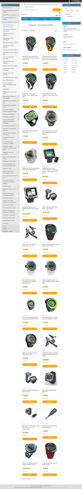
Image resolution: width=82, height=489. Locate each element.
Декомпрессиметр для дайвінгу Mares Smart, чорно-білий (30, 95)
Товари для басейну (8, 205)
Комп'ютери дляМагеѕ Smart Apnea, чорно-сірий (50, 207)
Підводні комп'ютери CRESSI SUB (10, 53)
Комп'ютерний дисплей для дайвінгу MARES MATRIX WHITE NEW (51, 281)
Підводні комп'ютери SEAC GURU (10, 92)
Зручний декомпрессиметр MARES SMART (49, 463)
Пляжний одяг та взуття (9, 220)
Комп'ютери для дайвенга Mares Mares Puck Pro (29, 245)
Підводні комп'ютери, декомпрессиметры (8, 25)
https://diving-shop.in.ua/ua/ (70, 49)
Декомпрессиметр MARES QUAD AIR (49, 391)
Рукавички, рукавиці (8, 198)
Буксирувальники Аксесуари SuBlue (10, 11)
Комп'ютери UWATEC (8, 80)
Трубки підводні (7, 186)
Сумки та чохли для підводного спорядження (9, 201)
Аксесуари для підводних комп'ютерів (9, 30)
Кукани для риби (7, 168)
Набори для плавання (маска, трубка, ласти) (8, 172)
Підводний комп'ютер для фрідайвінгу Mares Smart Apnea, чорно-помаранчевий (50, 58)
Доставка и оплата (7, 231)
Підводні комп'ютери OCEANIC (8, 73)
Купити (30, 69)
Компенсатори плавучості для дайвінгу (9, 97)
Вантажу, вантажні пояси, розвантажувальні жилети (9, 164)
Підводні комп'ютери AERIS (10, 66)
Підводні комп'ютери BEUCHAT (8, 46)
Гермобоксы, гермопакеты (9, 161)
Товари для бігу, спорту (9, 217)
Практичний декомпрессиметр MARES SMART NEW (50, 245)
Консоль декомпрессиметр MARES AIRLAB (49, 426)
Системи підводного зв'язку (10, 22)
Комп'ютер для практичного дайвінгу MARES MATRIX (30, 463)
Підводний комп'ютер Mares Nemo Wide (30, 131)
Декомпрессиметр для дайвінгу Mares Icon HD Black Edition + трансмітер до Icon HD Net (50, 170)
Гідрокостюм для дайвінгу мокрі (9, 106)
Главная (25, 18)
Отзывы (5, 228)
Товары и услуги (7, 7)
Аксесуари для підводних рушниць (9, 129)
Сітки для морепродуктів (9, 208)
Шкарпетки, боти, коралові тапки (9, 189)
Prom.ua (49, 485)
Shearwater (6, 89)
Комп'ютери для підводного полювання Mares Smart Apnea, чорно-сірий (30, 58)
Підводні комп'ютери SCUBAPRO (8, 69)
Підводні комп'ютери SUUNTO (8, 34)
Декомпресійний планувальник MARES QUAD (30, 391)
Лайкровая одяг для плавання (8, 153)
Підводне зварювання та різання (9, 18)
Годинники (5, 223)
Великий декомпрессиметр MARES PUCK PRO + (29, 353)
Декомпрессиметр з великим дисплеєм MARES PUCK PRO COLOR (50, 354)
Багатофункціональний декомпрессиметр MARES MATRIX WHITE (29, 281)
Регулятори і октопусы (8, 117)
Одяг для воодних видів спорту (9, 157)
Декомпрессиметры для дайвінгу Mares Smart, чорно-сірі (50, 95)
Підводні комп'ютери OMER (10, 42)
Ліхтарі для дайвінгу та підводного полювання (9, 211)
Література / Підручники (9, 215)
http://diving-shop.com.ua (69, 44)
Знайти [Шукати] (56, 9)
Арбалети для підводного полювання (9, 133)
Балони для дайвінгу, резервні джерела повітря (10, 110)
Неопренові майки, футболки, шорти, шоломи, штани (9, 147)
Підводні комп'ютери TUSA (10, 77)
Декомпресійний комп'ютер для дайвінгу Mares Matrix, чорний (49, 132)
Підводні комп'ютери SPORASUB (8, 39)
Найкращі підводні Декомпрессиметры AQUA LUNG (9, 84)
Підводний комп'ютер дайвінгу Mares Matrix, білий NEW (30, 169)
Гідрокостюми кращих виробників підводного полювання (9, 121)
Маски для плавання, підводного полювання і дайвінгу (9, 181)
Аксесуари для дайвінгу (9, 125)
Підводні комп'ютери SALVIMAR (8, 57)
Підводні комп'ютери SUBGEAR (8, 62)
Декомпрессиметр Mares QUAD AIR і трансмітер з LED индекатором (30, 427)
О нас (4, 226)
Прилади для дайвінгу (8, 114)
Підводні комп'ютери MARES (10, 49)
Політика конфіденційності (60, 487)
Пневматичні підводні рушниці (8, 138)
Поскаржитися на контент (48, 487)
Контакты (52, 18)
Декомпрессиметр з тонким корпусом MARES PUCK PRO (50, 318)
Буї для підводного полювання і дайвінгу (8, 142)
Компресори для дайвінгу (9, 15)
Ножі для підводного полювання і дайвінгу (8, 194)
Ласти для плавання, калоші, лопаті (10, 176)
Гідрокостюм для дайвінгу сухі (9, 101)
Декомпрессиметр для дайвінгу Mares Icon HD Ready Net (30, 208)
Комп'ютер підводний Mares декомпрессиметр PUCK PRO (30, 318)
